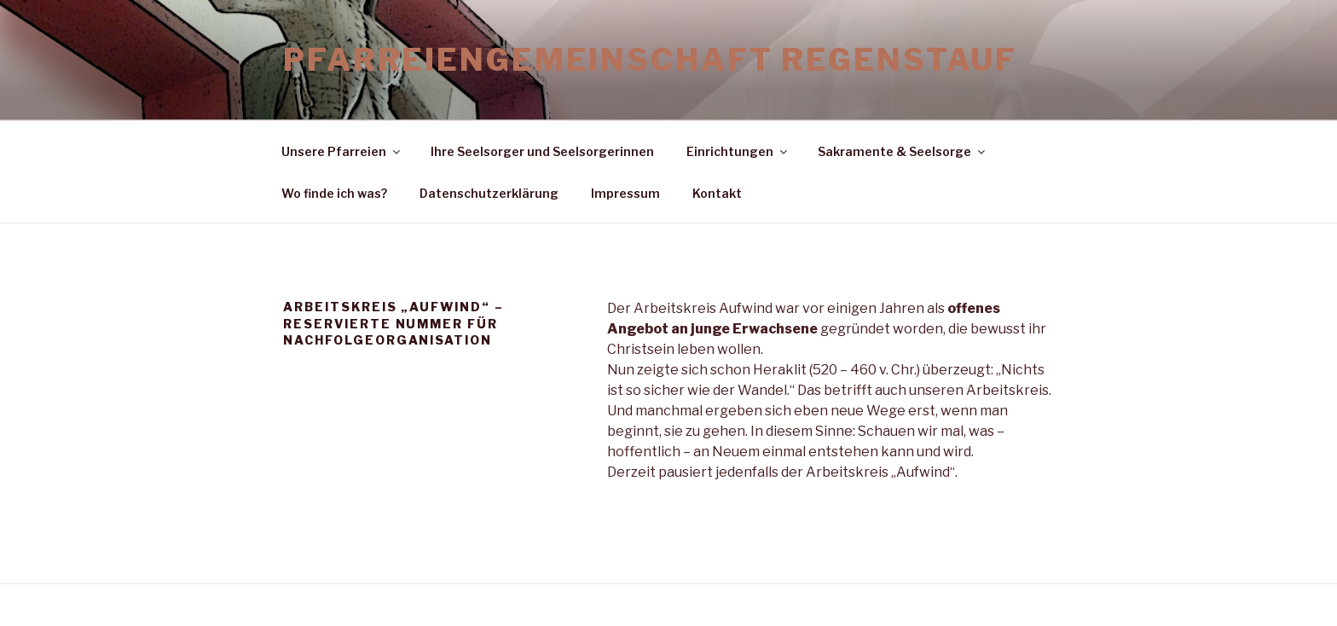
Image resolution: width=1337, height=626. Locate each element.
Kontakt (717, 193)
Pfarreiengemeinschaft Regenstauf (650, 59)
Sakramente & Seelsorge (902, 151)
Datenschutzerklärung (489, 193)
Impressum (625, 193)
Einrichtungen (738, 151)
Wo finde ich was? (334, 193)
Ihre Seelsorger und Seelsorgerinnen (542, 151)
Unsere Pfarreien (341, 151)
